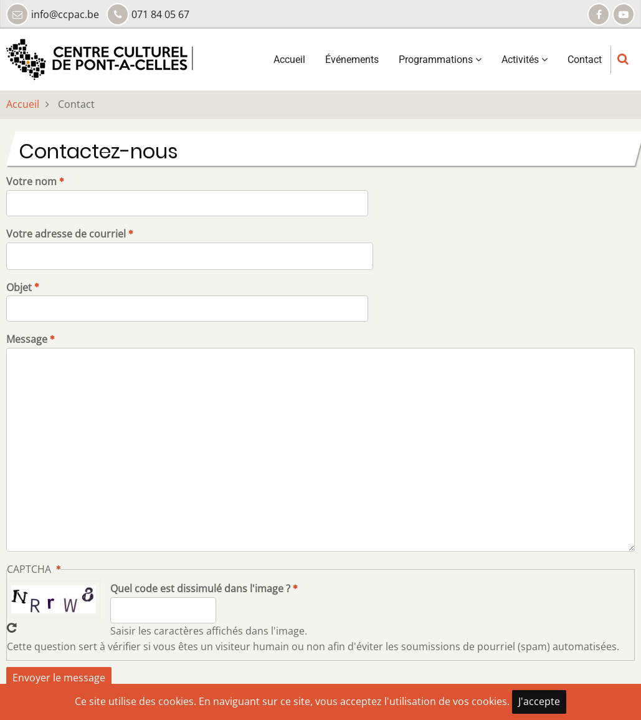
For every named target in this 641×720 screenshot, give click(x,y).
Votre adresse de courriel (66, 234)
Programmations (440, 59)
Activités (524, 59)
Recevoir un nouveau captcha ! (12, 628)
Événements (352, 59)
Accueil (289, 59)
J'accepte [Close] (539, 701)
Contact (584, 59)
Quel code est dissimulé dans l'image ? (200, 588)
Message (26, 339)
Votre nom (31, 181)
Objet (19, 287)
